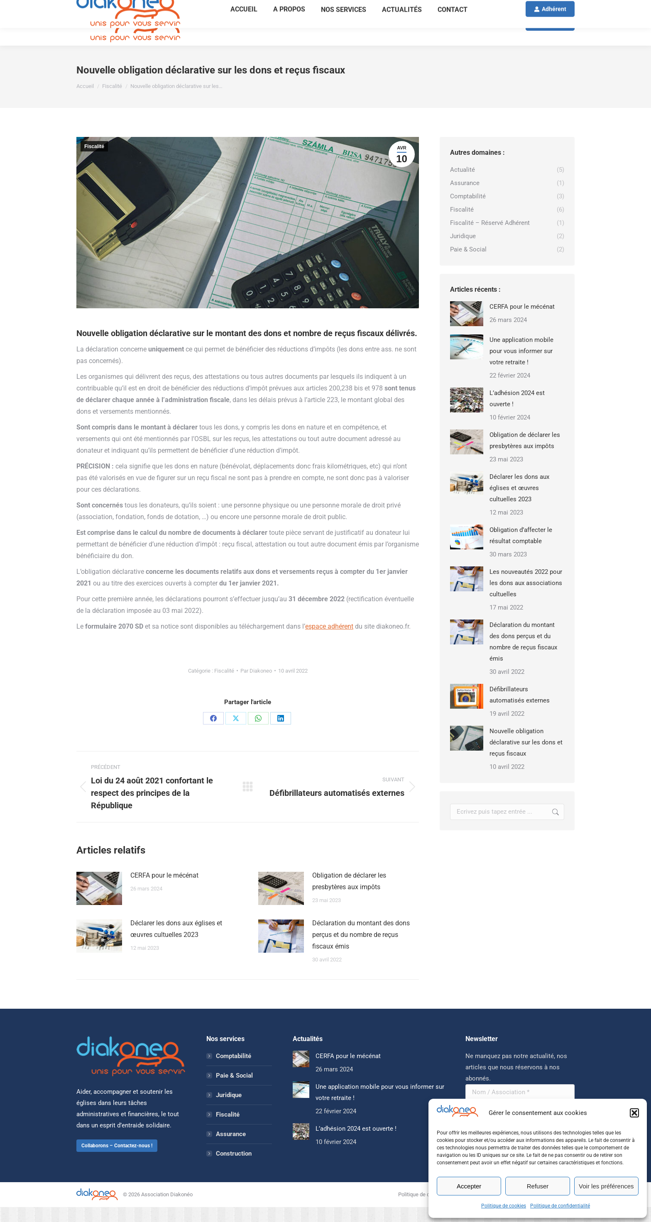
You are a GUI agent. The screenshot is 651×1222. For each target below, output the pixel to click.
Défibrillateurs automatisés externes (519, 709)
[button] (634, 1113)
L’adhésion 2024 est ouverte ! (517, 413)
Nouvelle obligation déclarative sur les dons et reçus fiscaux (526, 757)
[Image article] (99, 903)
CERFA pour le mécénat (164, 890)
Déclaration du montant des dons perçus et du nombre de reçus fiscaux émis (361, 949)
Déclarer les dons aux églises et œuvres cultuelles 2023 (176, 944)
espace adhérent (329, 641)
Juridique (229, 1110)
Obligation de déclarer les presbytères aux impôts (349, 896)
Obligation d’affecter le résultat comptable (520, 550)
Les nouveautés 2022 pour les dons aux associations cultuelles (525, 598)
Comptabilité (233, 1071)
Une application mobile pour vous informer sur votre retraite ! (521, 366)
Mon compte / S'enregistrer (542, 8)
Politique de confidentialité (560, 1206)
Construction (234, 1168)
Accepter (469, 1186)
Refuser (538, 1186)
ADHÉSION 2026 (420, 8)
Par (256, 686)
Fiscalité (94, 161)
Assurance (231, 1149)
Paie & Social (234, 1090)
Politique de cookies (503, 1206)
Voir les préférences (606, 1186)
